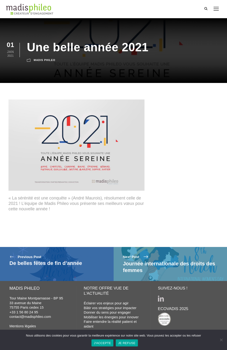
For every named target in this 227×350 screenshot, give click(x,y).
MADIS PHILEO (44, 60)
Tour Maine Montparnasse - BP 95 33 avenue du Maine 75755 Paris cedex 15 (36, 302)
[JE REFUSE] (221, 339)
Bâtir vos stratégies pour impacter (110, 308)
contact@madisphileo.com (30, 317)
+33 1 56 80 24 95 (23, 312)
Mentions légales (22, 326)
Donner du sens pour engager (107, 312)
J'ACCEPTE (102, 343)
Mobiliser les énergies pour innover (111, 317)
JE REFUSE (127, 343)
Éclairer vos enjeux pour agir (106, 303)
